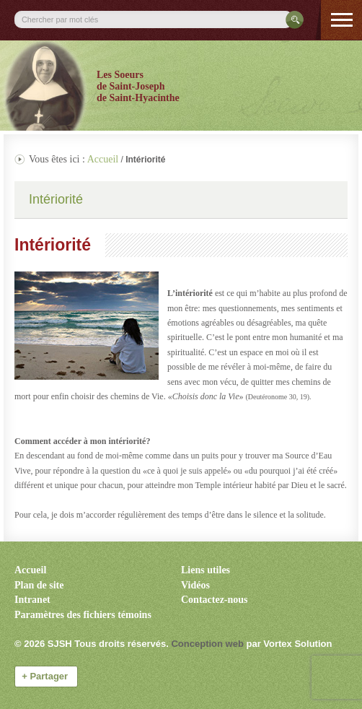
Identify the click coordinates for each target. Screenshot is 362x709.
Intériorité (56, 199)
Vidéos (195, 585)
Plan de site (38, 585)
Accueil (103, 159)
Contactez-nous (214, 599)
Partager (46, 676)
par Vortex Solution (289, 643)
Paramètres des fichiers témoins (82, 614)
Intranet (32, 599)
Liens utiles (205, 570)
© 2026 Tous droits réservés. (91, 643)
